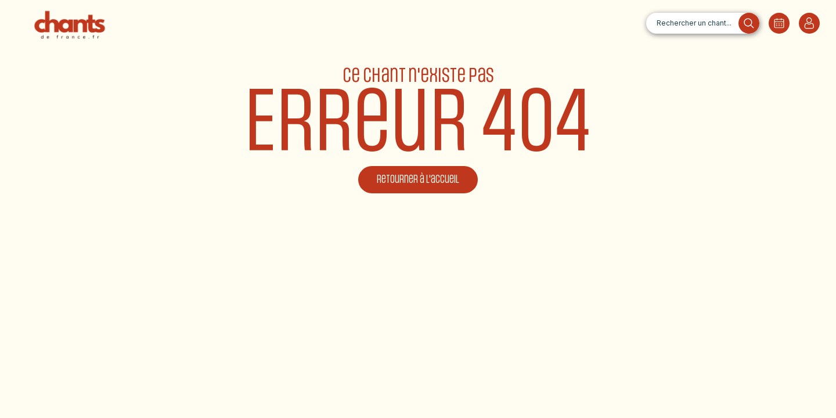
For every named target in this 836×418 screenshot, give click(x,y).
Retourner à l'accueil (418, 179)
